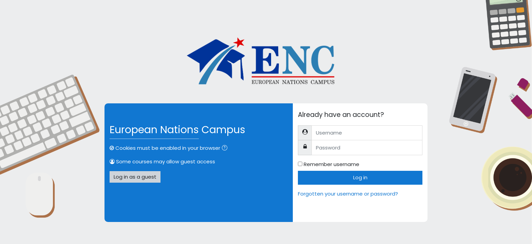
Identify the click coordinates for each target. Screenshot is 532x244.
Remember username (331, 164)
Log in (360, 177)
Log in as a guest (135, 176)
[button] (226, 148)
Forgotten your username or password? (348, 193)
